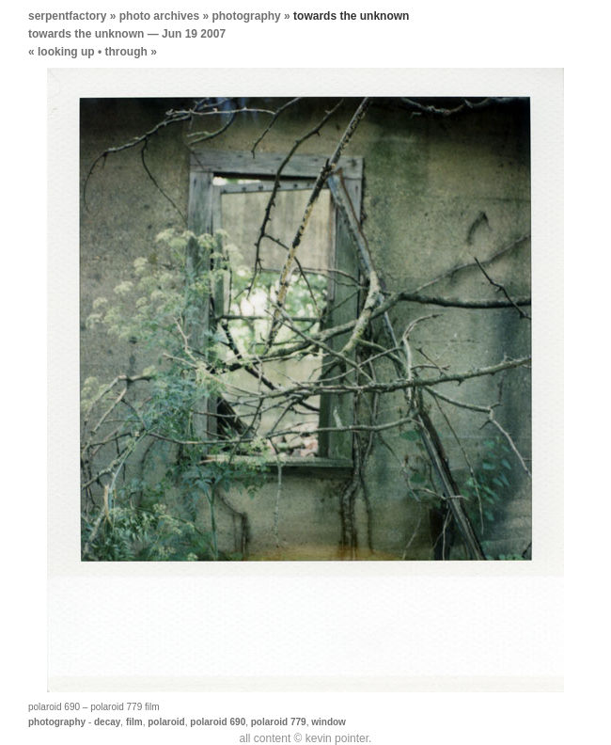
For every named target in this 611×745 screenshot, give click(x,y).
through (126, 51)
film (134, 722)
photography (246, 16)
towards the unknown (86, 33)
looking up (66, 51)
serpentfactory (67, 16)
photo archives (159, 16)
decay (107, 722)
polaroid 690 (217, 722)
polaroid (166, 722)
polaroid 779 (278, 722)
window (328, 722)
